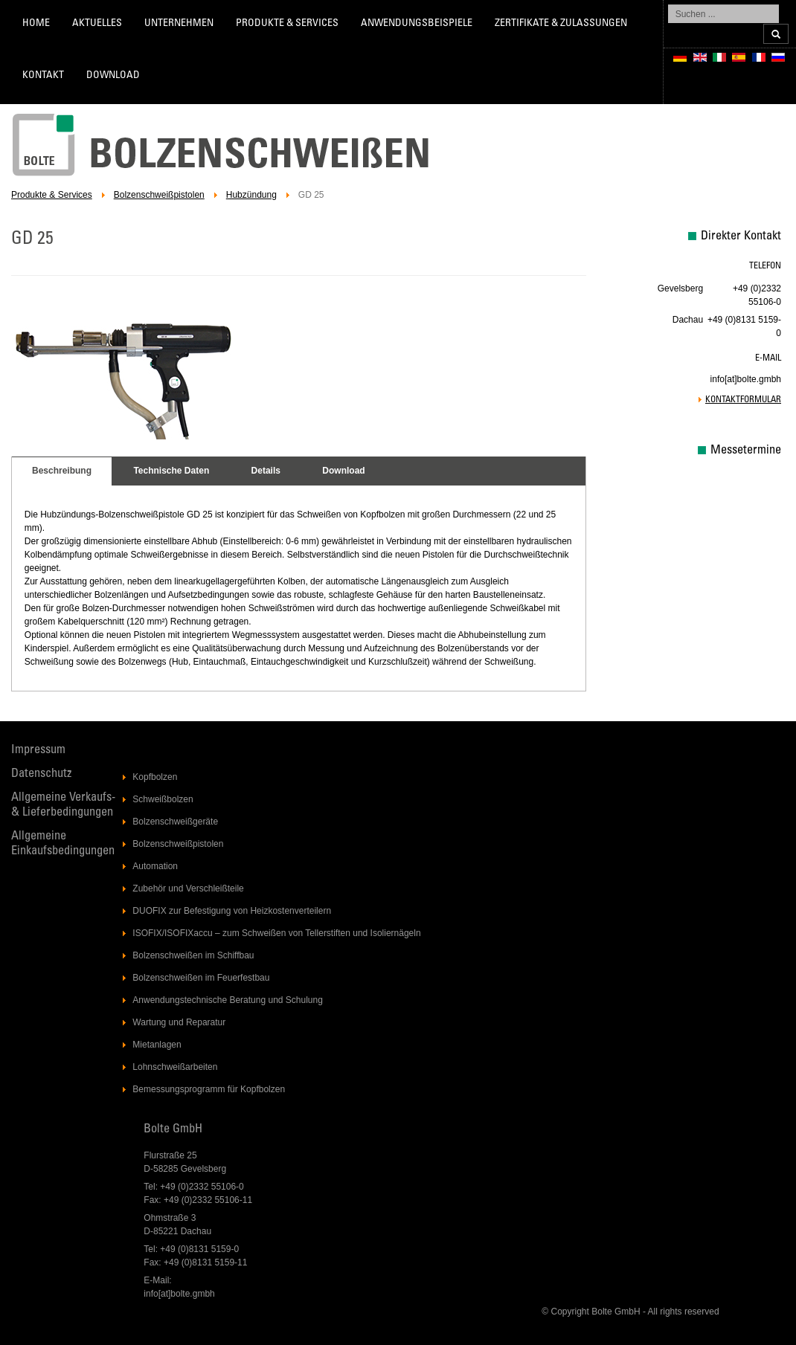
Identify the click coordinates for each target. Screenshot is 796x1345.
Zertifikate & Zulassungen (561, 24)
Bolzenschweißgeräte (175, 821)
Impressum (38, 750)
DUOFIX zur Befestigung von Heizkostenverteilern (231, 911)
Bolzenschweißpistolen (159, 195)
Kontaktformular (743, 400)
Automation (155, 866)
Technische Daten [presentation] (171, 470)
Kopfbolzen (154, 777)
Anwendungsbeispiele (416, 24)
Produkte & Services (287, 24)
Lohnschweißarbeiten (174, 1067)
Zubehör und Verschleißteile (187, 888)
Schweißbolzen (162, 799)
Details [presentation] (265, 470)
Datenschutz (41, 774)
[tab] (62, 471)
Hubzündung (251, 195)
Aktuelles (97, 24)
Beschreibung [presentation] (62, 470)
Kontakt (43, 76)
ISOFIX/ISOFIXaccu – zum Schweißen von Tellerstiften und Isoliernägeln (276, 933)
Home (36, 24)
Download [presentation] (343, 470)
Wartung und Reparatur (178, 1022)
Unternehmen (179, 24)
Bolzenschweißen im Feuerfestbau (200, 978)
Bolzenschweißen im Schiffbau (193, 955)
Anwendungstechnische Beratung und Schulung (227, 1000)
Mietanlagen (156, 1044)
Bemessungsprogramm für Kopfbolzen (208, 1089)
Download (113, 76)
